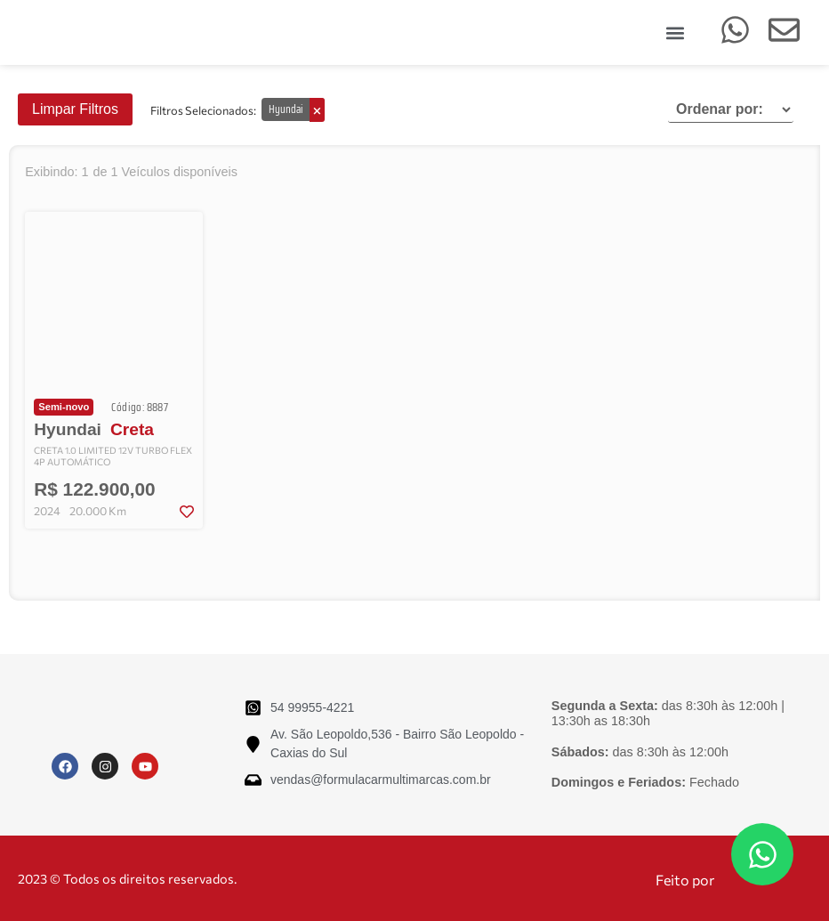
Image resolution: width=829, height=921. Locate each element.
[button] (674, 32)
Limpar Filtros (75, 109)
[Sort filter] (730, 109)
